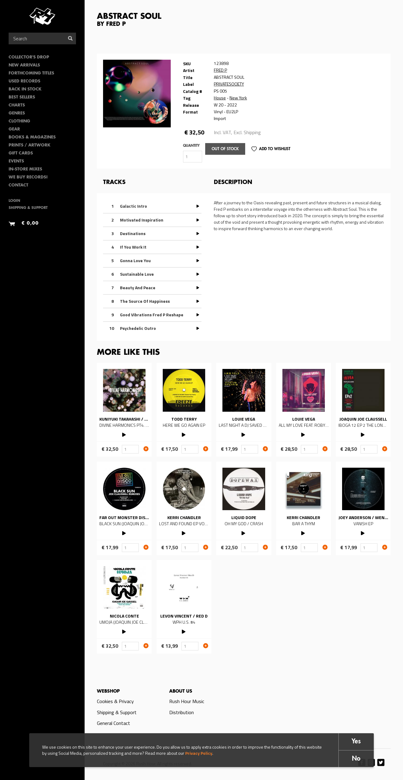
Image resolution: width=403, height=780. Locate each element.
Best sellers (22, 97)
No (356, 759)
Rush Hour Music (186, 701)
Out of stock (225, 149)
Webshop (108, 691)
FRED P (220, 70)
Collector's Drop (29, 57)
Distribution (181, 712)
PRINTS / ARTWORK (29, 145)
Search (70, 38)
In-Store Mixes (25, 169)
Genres (17, 113)
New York (238, 97)
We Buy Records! (28, 177)
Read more (124, 409)
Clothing (19, 121)
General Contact (113, 723)
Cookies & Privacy (115, 701)
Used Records (24, 81)
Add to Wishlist (274, 149)
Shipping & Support (28, 208)
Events (16, 161)
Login (14, 201)
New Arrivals (24, 65)
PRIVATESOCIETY (229, 84)
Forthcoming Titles (31, 73)
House (220, 97)
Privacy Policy (198, 753)
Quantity (191, 146)
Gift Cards (21, 153)
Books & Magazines (32, 137)
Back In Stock (25, 89)
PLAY (124, 434)
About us (180, 691)
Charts (17, 105)
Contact (18, 185)
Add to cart (146, 448)
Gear (14, 129)
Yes (356, 741)
